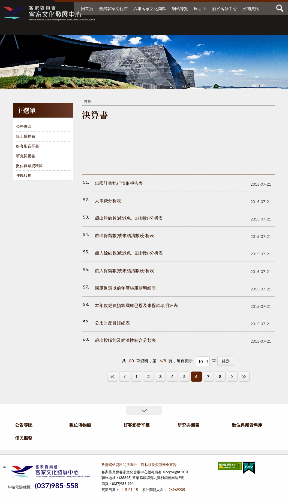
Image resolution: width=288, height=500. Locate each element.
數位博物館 (96, 29)
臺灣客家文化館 (113, 8)
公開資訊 (251, 8)
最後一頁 (244, 377)
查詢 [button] (280, 8)
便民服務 (241, 29)
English (200, 8)
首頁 (87, 101)
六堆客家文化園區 (149, 8)
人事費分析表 (108, 200)
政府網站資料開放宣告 (119, 464)
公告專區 (58, 29)
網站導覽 (180, 8)
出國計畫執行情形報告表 (119, 183)
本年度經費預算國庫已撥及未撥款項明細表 (136, 305)
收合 (144, 410)
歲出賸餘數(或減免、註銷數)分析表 (129, 217)
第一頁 (112, 377)
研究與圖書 (168, 29)
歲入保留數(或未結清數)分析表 (124, 270)
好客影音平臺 (134, 29)
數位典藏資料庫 (208, 29)
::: (5, 5)
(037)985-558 (57, 486)
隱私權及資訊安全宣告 (158, 464)
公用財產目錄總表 (112, 322)
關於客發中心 (224, 8)
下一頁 (232, 377)
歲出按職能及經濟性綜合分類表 (125, 340)
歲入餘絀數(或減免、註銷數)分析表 (129, 252)
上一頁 (124, 377)
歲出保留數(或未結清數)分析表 (124, 235)
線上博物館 (25, 136)
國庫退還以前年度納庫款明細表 (125, 287)
